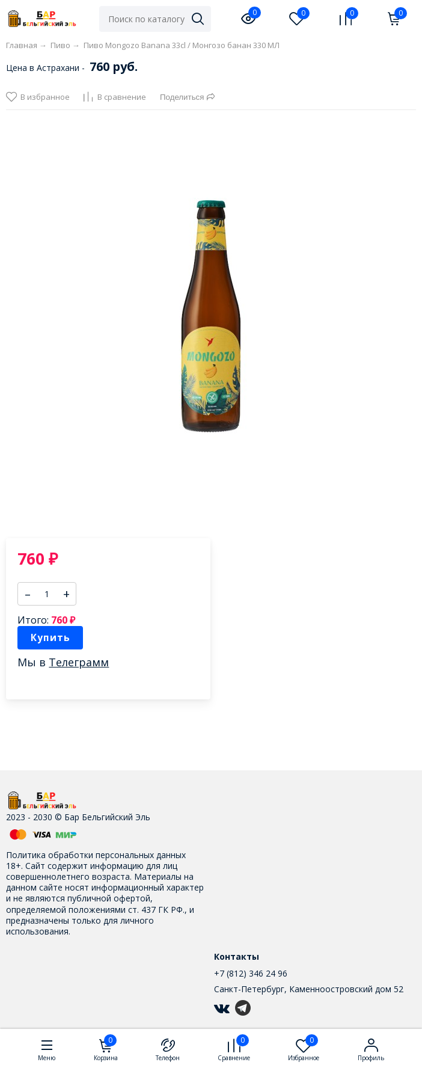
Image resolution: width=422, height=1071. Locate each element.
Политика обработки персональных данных (96, 855)
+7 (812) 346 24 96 (250, 973)
